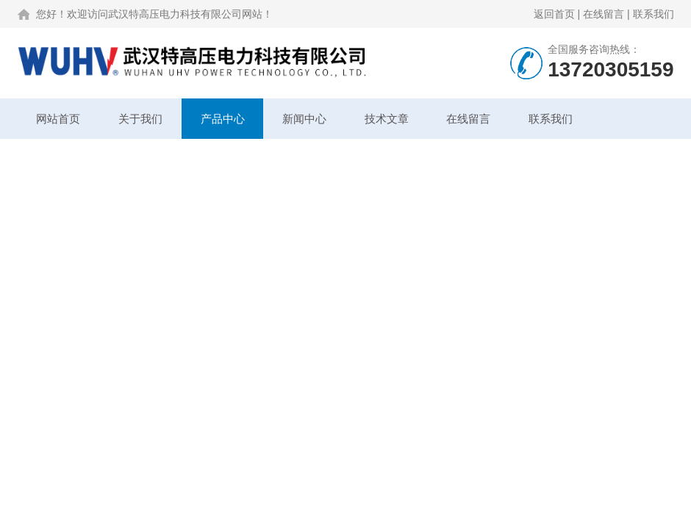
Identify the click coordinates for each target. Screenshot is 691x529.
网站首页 (58, 118)
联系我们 (653, 14)
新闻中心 (304, 118)
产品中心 (223, 118)
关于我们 (140, 118)
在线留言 (603, 14)
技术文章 (387, 118)
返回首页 (554, 14)
